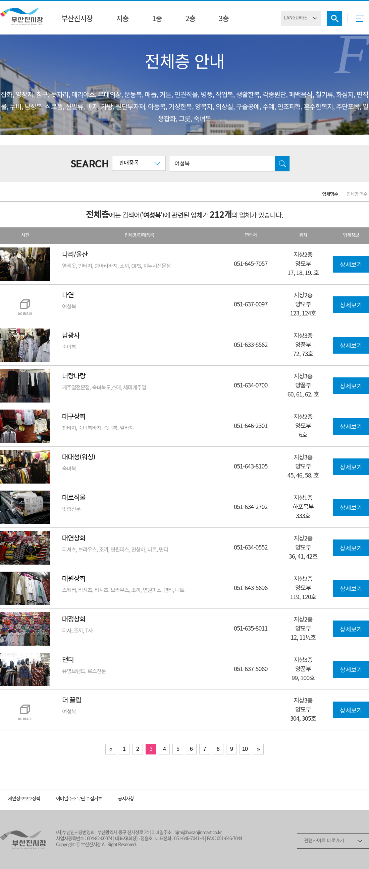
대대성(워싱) (78, 457)
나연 (68, 295)
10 (245, 749)
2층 (190, 19)
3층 (223, 19)
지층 (122, 19)
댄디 (68, 660)
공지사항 (126, 799)
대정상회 (74, 619)
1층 (157, 19)
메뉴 (362, 20)
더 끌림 (71, 700)
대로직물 (74, 498)
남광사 (71, 336)
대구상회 (74, 417)
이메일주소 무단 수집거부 (79, 799)
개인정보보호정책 (24, 799)
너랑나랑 (74, 376)
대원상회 (74, 579)
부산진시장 (77, 19)
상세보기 (351, 265)
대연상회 (74, 538)
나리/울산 (75, 255)
